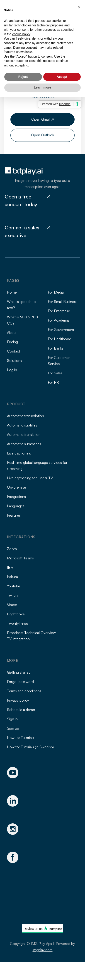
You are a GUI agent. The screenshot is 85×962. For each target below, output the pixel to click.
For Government (61, 329)
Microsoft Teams (20, 558)
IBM (10, 567)
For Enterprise (59, 311)
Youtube (13, 586)
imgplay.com (43, 949)
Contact (13, 351)
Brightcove (16, 614)
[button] (79, 7)
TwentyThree (17, 623)
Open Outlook (42, 135)
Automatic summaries (24, 444)
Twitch (12, 595)
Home (12, 292)
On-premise (16, 487)
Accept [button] (62, 77)
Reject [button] (23, 77)
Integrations (16, 496)
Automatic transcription (25, 416)
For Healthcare (59, 339)
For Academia (59, 320)
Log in (12, 370)
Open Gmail (42, 119)
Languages (15, 506)
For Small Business (62, 301)
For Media (56, 292)
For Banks (55, 348)
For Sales (55, 373)
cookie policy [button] (21, 34)
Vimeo (12, 604)
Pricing (12, 342)
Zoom (12, 548)
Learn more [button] (42, 87)
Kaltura (12, 576)
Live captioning (19, 453)
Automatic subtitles (22, 425)
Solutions (14, 360)
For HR (53, 382)
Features (14, 515)
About (12, 332)
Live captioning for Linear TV (30, 478)
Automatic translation (24, 434)
